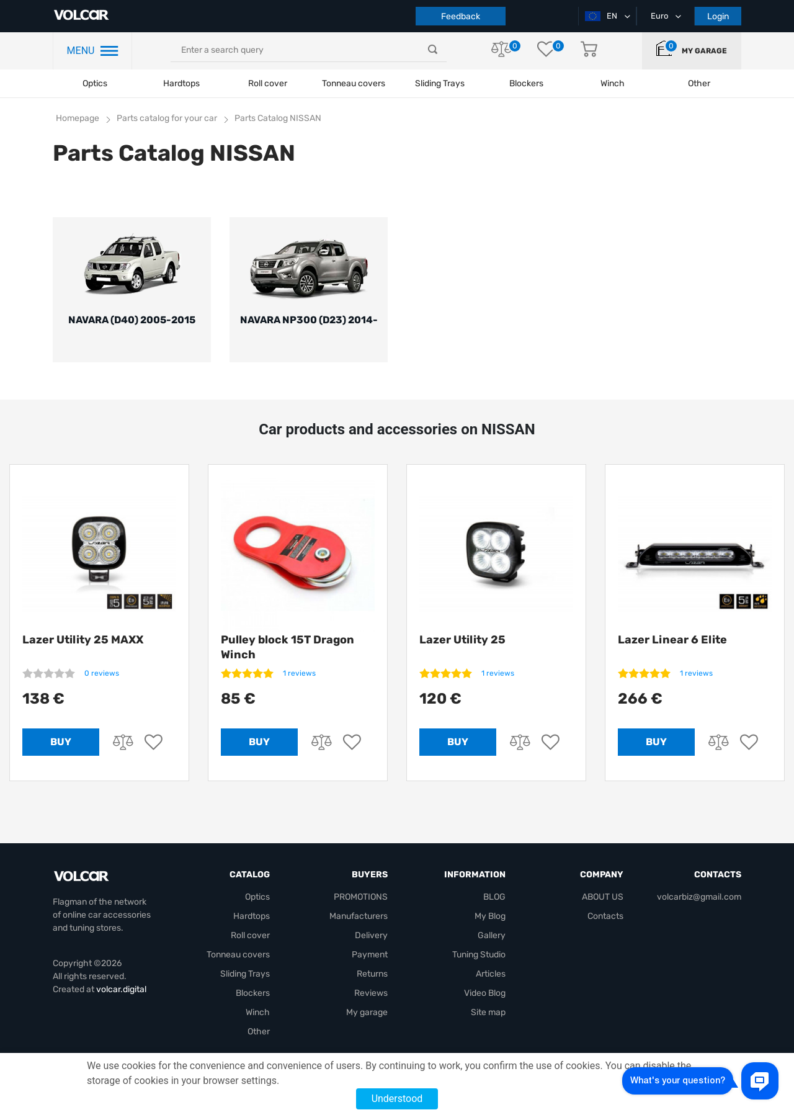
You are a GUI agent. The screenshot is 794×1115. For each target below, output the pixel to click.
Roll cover (267, 83)
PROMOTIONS (361, 897)
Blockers (253, 993)
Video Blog (485, 993)
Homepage (77, 118)
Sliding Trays (440, 83)
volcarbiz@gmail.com (699, 897)
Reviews (371, 993)
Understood (397, 1098)
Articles (491, 974)
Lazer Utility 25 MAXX (82, 640)
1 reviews (299, 673)
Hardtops (181, 83)
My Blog (490, 916)
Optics (95, 83)
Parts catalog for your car (167, 118)
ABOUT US (602, 897)
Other (259, 1031)
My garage (704, 51)
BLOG (494, 897)
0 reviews (101, 673)
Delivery (371, 935)
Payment (370, 954)
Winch (258, 1012)
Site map (488, 1012)
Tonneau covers (353, 83)
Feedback (460, 16)
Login (718, 16)
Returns (372, 974)
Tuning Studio (479, 954)
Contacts (605, 916)
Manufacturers (358, 916)
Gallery (492, 935)
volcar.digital (121, 989)
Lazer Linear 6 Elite (672, 640)
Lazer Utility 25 (462, 640)
